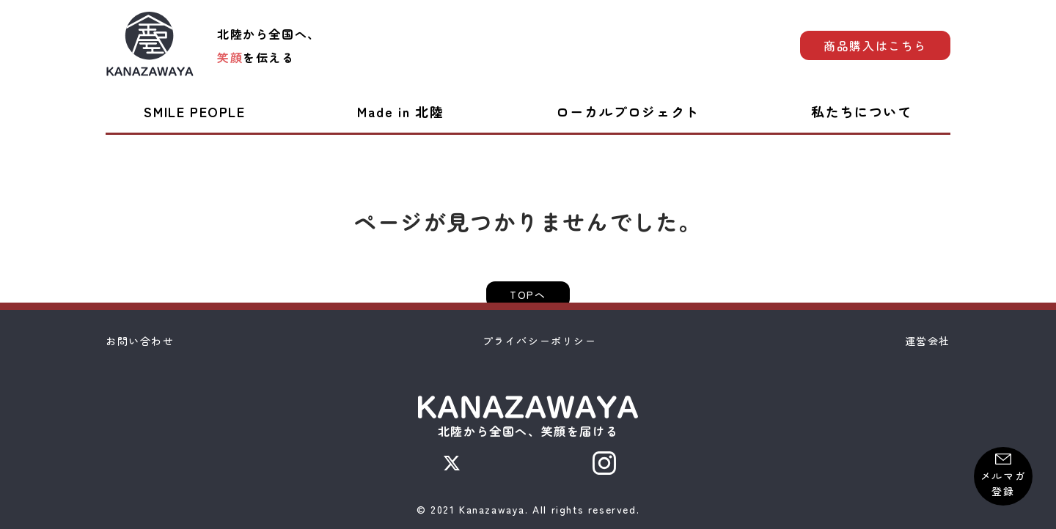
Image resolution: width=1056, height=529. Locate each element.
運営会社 (927, 340)
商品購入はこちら (875, 45)
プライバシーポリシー (540, 340)
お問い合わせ (140, 340)
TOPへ (528, 294)
